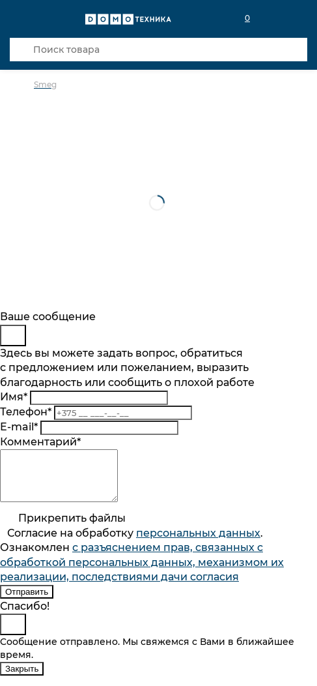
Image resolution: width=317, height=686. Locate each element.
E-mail (19, 427)
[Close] (13, 335)
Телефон (25, 412)
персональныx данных (198, 543)
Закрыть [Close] (21, 678)
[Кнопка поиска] (21, 49)
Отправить (26, 601)
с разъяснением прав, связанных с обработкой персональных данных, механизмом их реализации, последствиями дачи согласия (142, 572)
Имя (13, 397)
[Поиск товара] (158, 49)
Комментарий (40, 442)
